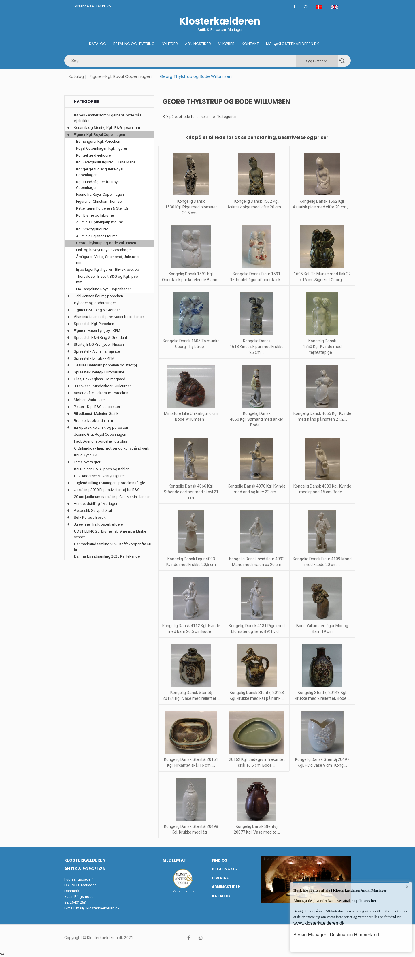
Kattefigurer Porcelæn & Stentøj (102, 208)
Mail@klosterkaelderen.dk (292, 43)
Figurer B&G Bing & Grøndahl (98, 310)
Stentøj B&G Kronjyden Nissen (99, 344)
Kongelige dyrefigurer (94, 155)
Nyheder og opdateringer (95, 303)
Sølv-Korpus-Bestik (90, 517)
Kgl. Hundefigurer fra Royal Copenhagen (98, 185)
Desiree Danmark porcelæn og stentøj (105, 365)
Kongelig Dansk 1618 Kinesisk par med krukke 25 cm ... (257, 347)
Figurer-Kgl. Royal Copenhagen (121, 76)
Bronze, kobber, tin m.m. (94, 420)
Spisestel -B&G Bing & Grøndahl (100, 337)
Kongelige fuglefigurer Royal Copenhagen (99, 172)
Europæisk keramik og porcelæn (101, 427)
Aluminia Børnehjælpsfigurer (99, 222)
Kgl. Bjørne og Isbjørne (95, 215)
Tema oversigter (87, 462)
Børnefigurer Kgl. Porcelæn (98, 141)
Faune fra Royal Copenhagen (100, 194)
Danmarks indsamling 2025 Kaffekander (107, 556)
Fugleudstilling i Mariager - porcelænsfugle (109, 483)
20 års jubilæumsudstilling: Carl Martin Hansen (112, 497)
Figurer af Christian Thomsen (100, 201)
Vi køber (226, 43)
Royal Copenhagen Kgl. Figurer (101, 148)
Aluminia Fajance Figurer (96, 236)
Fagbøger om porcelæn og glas (100, 441)
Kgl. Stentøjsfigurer (92, 229)
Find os (219, 860)
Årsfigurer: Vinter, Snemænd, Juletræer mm (107, 260)
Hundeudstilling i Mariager (95, 503)
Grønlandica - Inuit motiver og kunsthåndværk (111, 448)
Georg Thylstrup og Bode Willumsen (106, 243)
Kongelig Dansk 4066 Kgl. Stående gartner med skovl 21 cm (191, 492)
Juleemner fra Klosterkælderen (99, 524)
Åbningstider (198, 43)
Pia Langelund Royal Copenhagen (104, 289)
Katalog (97, 43)
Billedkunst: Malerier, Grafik (96, 413)
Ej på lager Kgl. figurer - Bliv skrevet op (107, 269)
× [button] (407, 887)
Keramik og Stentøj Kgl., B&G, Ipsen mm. (107, 127)
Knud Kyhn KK (85, 455)
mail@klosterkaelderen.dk (98, 908)
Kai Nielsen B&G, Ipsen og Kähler (101, 469)
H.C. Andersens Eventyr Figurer (99, 476)
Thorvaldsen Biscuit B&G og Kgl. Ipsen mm (108, 279)
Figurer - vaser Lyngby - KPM (97, 330)
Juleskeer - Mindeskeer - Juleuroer (102, 386)
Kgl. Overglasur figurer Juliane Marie (105, 162)
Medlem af (174, 860)
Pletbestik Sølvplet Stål (93, 510)
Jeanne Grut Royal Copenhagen (100, 434)
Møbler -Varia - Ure (89, 400)
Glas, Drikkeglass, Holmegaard (99, 379)
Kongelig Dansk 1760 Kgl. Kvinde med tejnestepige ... (322, 347)
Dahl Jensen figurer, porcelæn (98, 296)
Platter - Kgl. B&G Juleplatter (97, 407)
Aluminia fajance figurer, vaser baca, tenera (109, 317)
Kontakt (250, 43)
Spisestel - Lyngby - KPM (94, 358)
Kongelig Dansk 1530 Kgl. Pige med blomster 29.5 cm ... (191, 207)
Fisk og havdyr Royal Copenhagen (104, 250)
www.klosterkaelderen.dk (318, 923)
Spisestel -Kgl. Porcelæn (94, 323)
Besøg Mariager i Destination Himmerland (336, 934)
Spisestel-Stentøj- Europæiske (99, 372)
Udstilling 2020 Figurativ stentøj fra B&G (107, 490)
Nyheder (170, 43)
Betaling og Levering (133, 43)
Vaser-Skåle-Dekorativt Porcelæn (101, 393)
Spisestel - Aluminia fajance (97, 351)
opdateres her (365, 900)
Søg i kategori (317, 61)
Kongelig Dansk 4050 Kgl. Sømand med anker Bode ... (256, 419)
